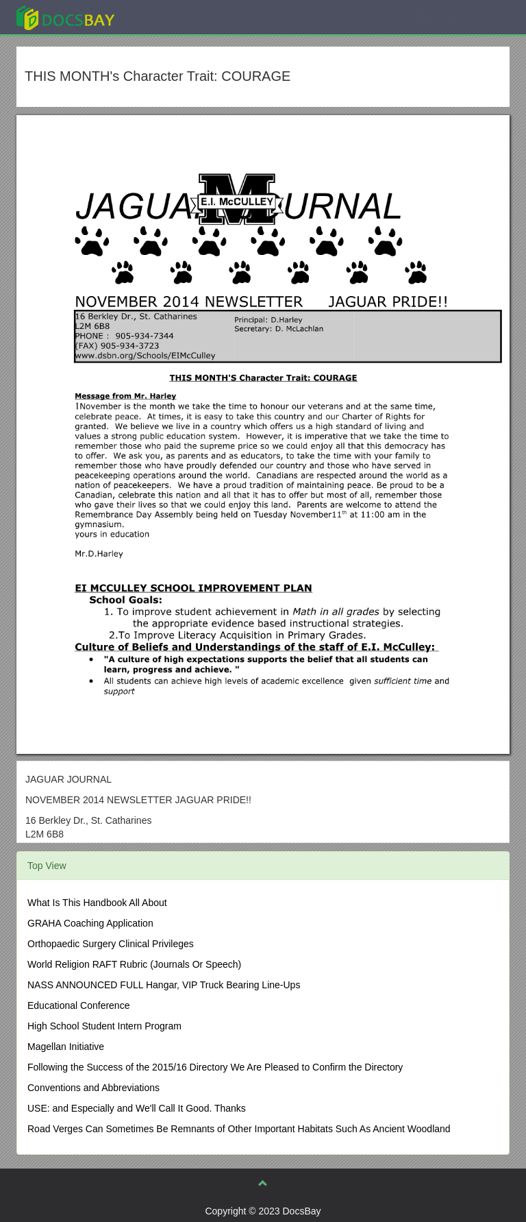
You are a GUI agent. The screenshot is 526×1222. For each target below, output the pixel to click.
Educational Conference (78, 1005)
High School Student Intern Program (104, 1026)
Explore (168, 17)
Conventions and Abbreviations (93, 1087)
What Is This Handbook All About (97, 902)
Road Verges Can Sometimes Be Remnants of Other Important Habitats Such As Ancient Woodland (239, 1128)
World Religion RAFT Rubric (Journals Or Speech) (134, 964)
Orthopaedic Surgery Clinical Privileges (110, 943)
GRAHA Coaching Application (90, 923)
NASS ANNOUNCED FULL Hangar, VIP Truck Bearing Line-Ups (163, 984)
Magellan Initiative (65, 1046)
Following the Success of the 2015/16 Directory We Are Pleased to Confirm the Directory (215, 1067)
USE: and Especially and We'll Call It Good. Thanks (136, 1108)
